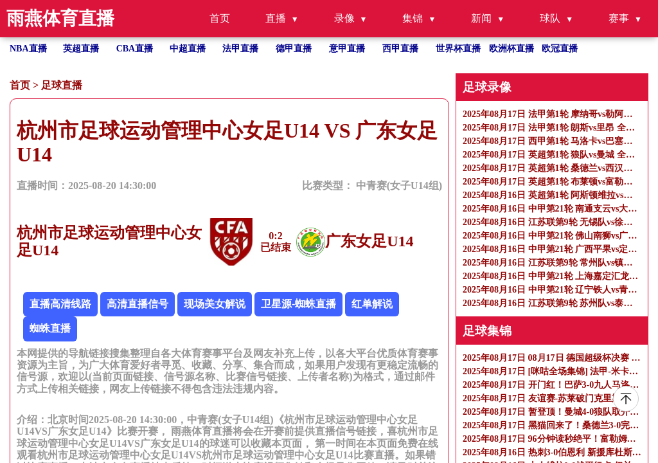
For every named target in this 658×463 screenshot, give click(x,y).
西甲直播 (400, 48)
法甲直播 (240, 48)
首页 (219, 18)
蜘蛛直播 (50, 328)
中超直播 (188, 48)
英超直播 (81, 48)
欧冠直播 (560, 48)
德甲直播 (294, 48)
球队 (550, 18)
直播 (275, 18)
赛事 (619, 18)
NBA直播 (28, 48)
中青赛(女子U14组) (399, 185)
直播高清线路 (60, 303)
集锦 (412, 18)
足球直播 (61, 85)
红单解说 (372, 303)
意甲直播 (347, 48)
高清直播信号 (137, 303)
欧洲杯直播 (511, 48)
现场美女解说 (214, 303)
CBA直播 (135, 48)
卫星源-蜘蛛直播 (298, 303)
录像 (344, 18)
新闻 (481, 18)
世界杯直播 (458, 48)
